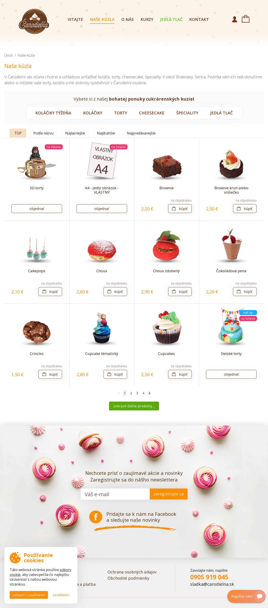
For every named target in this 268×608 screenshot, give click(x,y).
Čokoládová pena (231, 270)
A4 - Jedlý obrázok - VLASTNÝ (102, 190)
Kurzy (146, 19)
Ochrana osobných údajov (132, 572)
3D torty (37, 187)
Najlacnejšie (75, 133)
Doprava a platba (79, 584)
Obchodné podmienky (128, 578)
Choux (101, 270)
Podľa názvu (43, 133)
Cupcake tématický (101, 353)
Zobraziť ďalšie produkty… (134, 406)
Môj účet (234, 19)
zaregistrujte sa (169, 493)
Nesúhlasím (61, 595)
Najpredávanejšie (141, 133)
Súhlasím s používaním (29, 595)
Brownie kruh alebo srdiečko (231, 190)
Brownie (166, 187)
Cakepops (36, 270)
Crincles (37, 353)
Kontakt (199, 19)
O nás (127, 19)
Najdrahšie (106, 133)
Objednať (36, 208)
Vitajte (75, 19)
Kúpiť (183, 208)
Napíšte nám (246, 596)
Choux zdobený (166, 270)
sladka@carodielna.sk (212, 584)
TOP (18, 133)
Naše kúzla (102, 19)
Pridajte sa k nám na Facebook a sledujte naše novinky (141, 517)
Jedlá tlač (171, 19)
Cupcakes (166, 353)
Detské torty (231, 353)
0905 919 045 (209, 577)
